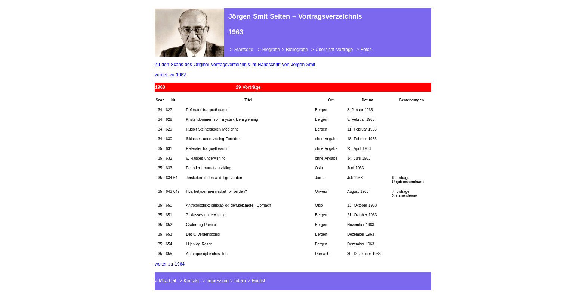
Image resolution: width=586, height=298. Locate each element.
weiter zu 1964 (170, 264)
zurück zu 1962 (170, 75)
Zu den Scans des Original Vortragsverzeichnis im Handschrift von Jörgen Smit (235, 64)
